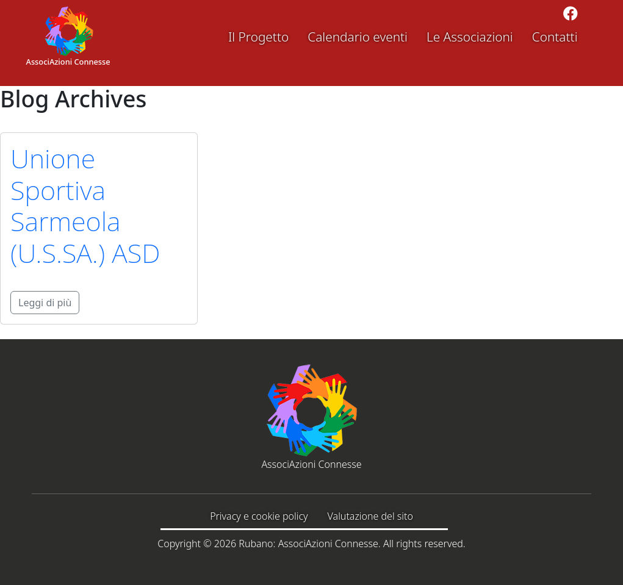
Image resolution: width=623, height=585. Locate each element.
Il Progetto (258, 36)
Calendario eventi (358, 36)
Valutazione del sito (370, 516)
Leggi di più (44, 302)
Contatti (555, 36)
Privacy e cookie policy (259, 516)
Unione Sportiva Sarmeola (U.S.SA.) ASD (85, 205)
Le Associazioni (470, 36)
